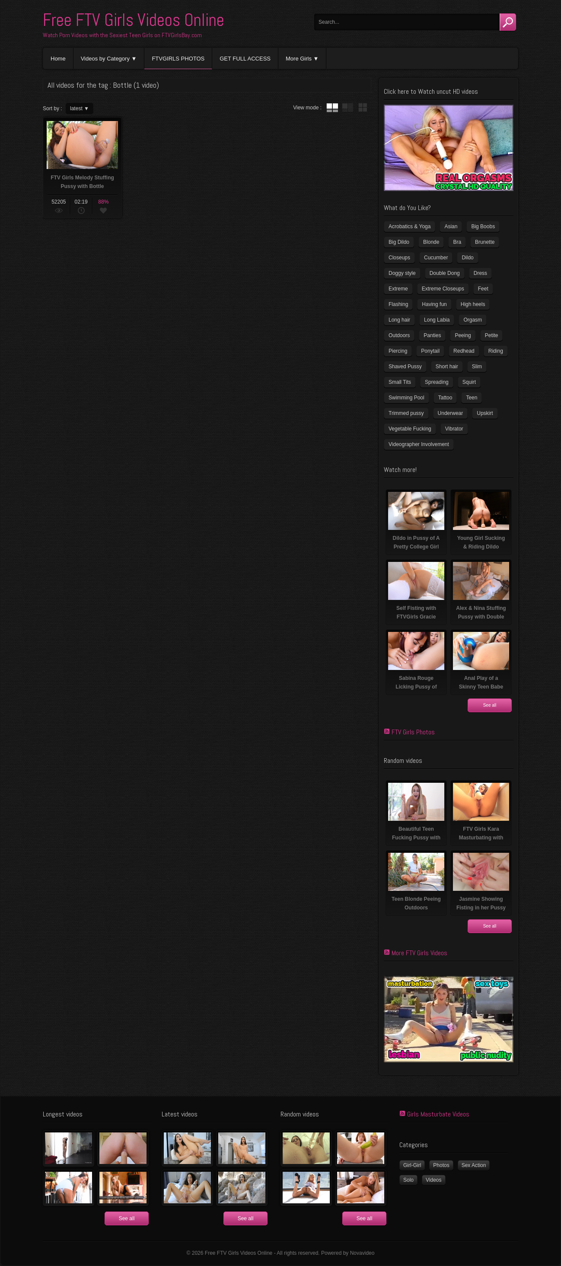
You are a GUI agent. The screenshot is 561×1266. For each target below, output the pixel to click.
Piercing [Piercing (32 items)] (398, 351)
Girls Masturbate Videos (438, 1114)
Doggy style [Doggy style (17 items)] (402, 273)
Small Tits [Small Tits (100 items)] (400, 382)
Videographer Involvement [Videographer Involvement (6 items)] (419, 444)
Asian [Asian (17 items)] (450, 226)
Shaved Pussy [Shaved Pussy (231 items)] (405, 367)
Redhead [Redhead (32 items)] (464, 351)
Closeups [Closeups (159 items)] (399, 258)
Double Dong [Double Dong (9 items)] (445, 273)
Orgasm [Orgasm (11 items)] (472, 320)
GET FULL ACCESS (245, 58)
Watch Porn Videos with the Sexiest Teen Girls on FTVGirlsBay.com (122, 35)
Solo (408, 1180)
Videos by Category (105, 58)
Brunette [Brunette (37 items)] (484, 242)
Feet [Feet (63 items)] (483, 289)
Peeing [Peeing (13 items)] (463, 335)
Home (58, 58)
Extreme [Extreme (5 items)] (398, 289)
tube (332, 107)
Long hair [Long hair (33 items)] (399, 320)
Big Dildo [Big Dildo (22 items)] (399, 242)
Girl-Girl (412, 1165)
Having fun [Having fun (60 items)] (434, 304)
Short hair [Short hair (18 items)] (447, 367)
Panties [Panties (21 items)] (432, 335)
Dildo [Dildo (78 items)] (467, 258)
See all (490, 705)
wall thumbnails (362, 107)
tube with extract (347, 107)
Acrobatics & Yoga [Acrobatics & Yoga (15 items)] (409, 226)
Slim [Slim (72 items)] (477, 367)
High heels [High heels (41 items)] (473, 304)
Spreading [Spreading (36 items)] (437, 382)
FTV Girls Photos (413, 732)
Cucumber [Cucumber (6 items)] (436, 258)
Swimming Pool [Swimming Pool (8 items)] (406, 398)
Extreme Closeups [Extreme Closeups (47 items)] (443, 289)
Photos (441, 1165)
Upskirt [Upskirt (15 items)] (485, 413)
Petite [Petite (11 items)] (491, 335)
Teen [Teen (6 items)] (471, 398)
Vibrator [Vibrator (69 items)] (454, 429)
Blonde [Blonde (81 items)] (431, 242)
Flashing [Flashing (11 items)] (398, 304)
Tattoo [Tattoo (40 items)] (445, 398)
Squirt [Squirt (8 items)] (469, 382)
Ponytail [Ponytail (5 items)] (430, 351)
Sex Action (474, 1165)
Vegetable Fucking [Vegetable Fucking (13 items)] (410, 429)
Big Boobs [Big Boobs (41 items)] (483, 226)
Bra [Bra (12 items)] (457, 242)
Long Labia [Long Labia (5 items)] (436, 320)
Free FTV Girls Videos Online (133, 20)
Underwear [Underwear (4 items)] (450, 413)
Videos (433, 1180)
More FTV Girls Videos (419, 952)
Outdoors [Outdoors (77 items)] (399, 335)
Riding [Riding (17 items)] (495, 351)
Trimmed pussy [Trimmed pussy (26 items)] (406, 413)
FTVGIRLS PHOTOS (178, 58)
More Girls (299, 58)
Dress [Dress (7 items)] (480, 273)
